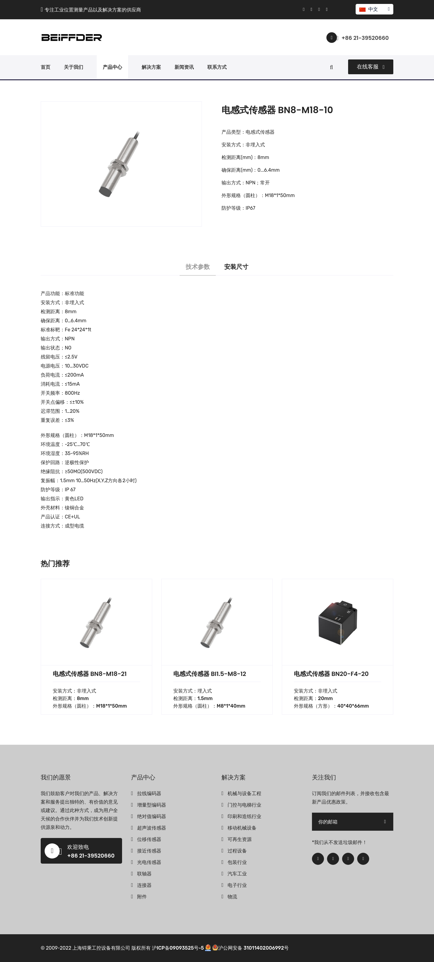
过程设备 (237, 851)
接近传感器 (149, 851)
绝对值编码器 (151, 816)
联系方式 (217, 67)
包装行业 (237, 862)
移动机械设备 (242, 828)
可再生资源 (240, 839)
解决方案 (151, 67)
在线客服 (371, 66)
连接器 (144, 885)
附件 (142, 897)
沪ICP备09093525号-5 (178, 948)
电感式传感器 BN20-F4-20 (331, 674)
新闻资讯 (184, 67)
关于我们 (73, 67)
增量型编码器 (151, 805)
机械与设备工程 (244, 793)
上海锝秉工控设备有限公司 (101, 948)
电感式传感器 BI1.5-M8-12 (209, 674)
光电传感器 (149, 862)
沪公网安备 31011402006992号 (250, 948)
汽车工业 (237, 874)
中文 (374, 9)
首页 (45, 67)
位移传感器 (149, 839)
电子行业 (237, 885)
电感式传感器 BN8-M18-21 (90, 674)
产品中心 (112, 67)
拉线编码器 (149, 793)
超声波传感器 (151, 828)
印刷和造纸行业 (244, 816)
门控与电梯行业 (244, 805)
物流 (232, 897)
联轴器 (144, 874)
